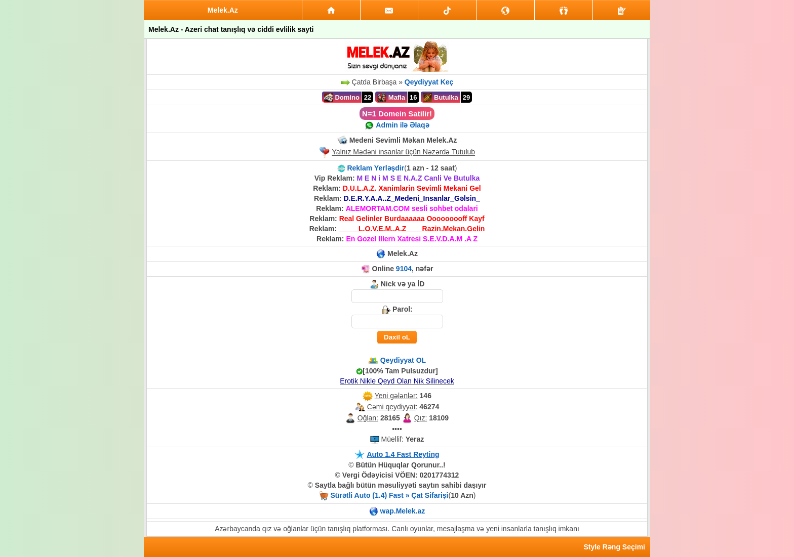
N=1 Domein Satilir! (397, 113)
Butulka (440, 97)
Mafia (391, 97)
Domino (342, 97)
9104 (404, 269)
